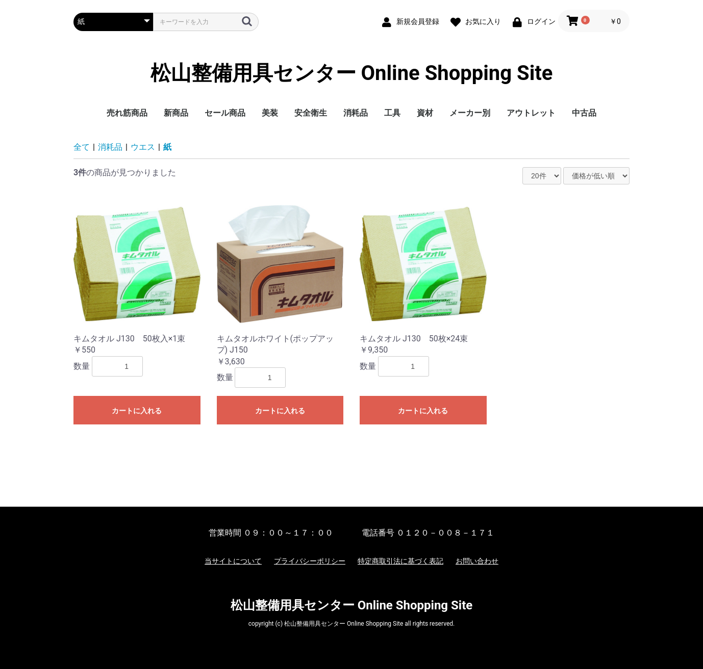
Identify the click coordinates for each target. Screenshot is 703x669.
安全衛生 (310, 113)
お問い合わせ (477, 561)
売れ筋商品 (127, 113)
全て (81, 147)
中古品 (584, 113)
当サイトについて (233, 561)
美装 (270, 113)
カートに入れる (137, 411)
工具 (392, 113)
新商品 (176, 113)
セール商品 (225, 113)
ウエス (143, 147)
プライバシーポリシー (309, 561)
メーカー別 (469, 113)
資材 (425, 113)
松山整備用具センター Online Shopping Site (351, 73)
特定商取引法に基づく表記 (400, 561)
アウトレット (531, 113)
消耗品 (355, 113)
